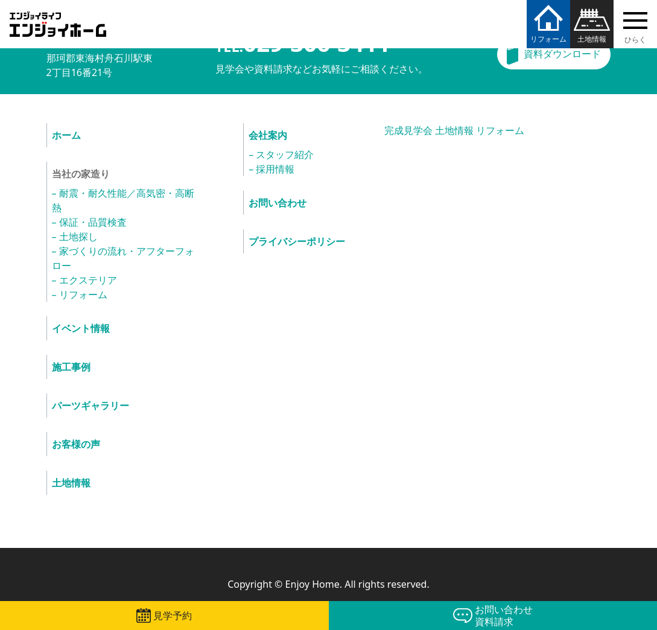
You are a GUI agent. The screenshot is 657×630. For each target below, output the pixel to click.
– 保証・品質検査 (89, 222)
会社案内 (268, 135)
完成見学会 (408, 130)
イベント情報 (81, 328)
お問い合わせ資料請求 (504, 615)
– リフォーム (79, 294)
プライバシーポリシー (297, 241)
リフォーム (548, 39)
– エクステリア (84, 280)
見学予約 (172, 615)
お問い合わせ (277, 202)
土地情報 (591, 39)
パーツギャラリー (90, 405)
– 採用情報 (271, 169)
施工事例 (71, 367)
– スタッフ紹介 (281, 154)
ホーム (66, 135)
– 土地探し (75, 236)
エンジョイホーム (58, 17)
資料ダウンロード (562, 53)
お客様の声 (76, 444)
